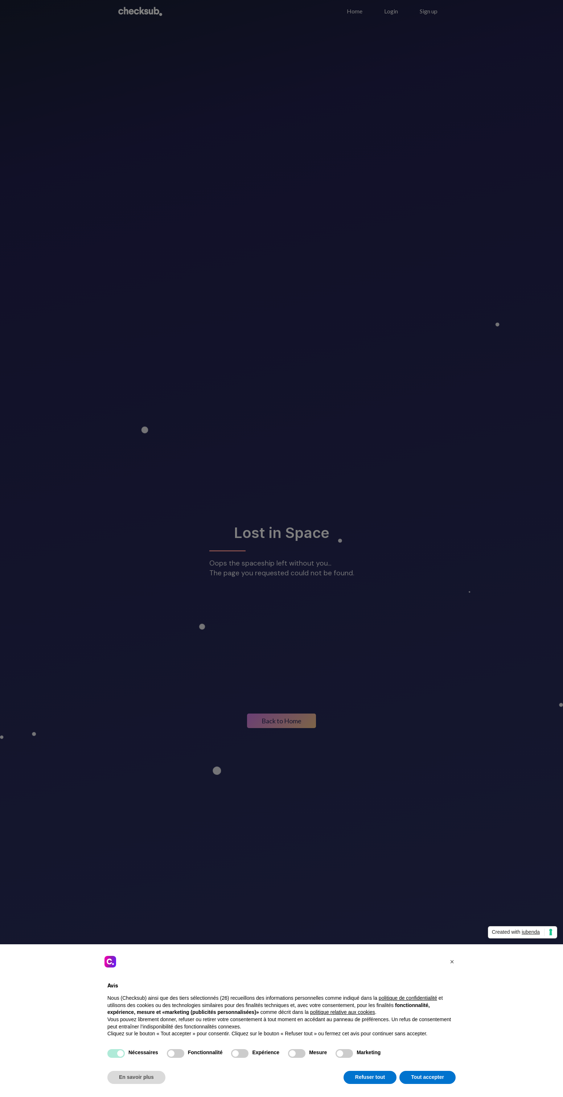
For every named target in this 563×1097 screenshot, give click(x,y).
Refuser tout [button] (370, 1077)
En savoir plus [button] (136, 1077)
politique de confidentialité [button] (408, 998)
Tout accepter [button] (427, 1077)
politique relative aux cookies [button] (342, 1012)
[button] (452, 961)
